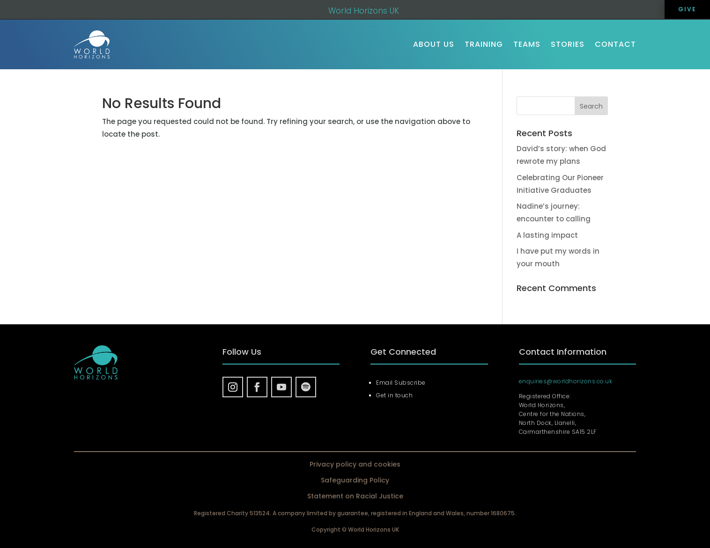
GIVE (687, 9)
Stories (567, 44)
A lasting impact (547, 235)
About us (433, 44)
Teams (526, 44)
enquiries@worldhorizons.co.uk (566, 381)
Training (484, 44)
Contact (615, 44)
